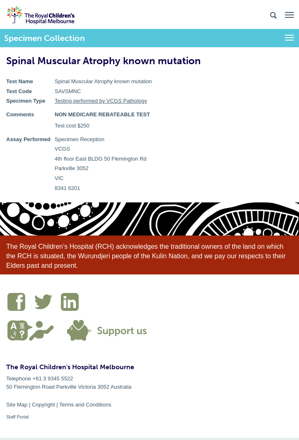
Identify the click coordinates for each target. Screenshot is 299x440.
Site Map (16, 405)
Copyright (43, 405)
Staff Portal (17, 416)
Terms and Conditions (85, 405)
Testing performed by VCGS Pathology (101, 101)
